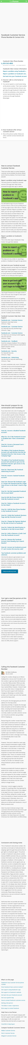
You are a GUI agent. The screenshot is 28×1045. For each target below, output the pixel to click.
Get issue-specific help (7, 997)
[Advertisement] (14, 113)
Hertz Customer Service (7, 1033)
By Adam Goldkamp (11, 672)
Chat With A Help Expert (8, 1024)
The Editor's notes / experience (10, 1005)
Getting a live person (7, 1003)
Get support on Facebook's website (11, 992)
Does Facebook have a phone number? (12, 987)
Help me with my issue (9, 571)
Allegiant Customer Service (8, 1036)
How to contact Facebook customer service (13, 1000)
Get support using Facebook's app (11, 989)
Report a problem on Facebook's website (15, 74)
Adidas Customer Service (8, 1030)
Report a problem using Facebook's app (15, 71)
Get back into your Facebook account (15, 76)
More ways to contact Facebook (10, 1008)
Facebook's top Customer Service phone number (12, 983)
